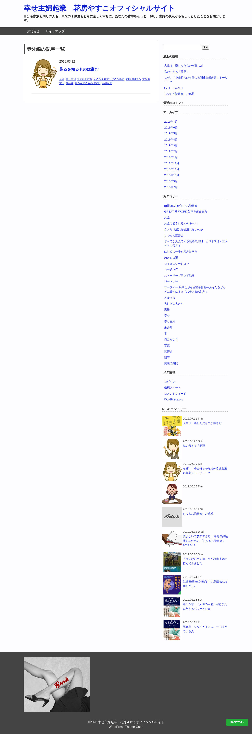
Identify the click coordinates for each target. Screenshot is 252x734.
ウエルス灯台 (84, 79)
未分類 (168, 327)
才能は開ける (133, 79)
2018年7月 (171, 187)
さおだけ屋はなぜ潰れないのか (183, 229)
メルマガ (169, 297)
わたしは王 (171, 257)
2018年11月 (171, 169)
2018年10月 (171, 175)
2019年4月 (171, 139)
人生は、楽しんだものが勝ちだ (183, 65)
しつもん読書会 (173, 235)
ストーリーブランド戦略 (179, 275)
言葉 (167, 345)
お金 (61, 79)
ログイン (169, 381)
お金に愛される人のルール (180, 223)
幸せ (167, 315)
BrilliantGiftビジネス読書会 (180, 205)
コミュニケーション (176, 263)
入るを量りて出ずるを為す (109, 79)
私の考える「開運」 (176, 71)
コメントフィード (175, 393)
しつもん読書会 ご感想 (179, 93)
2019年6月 (171, 127)
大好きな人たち (173, 303)
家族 (167, 309)
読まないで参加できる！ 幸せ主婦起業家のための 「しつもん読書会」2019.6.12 (205, 541)
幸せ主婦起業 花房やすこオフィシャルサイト (99, 8)
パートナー (171, 281)
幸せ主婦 (71, 79)
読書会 (168, 351)
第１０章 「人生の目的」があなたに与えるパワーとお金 (205, 606)
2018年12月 (171, 163)
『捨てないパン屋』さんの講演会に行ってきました (205, 561)
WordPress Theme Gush (126, 726)
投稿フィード (172, 387)
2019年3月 (171, 145)
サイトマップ (55, 31)
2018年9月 (171, 181)
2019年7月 (171, 121)
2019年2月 (171, 151)
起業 (167, 357)
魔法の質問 (171, 363)
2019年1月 (171, 157)
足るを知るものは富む (79, 69)
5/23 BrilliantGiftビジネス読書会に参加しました (205, 584)
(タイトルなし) (173, 87)
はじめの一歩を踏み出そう (180, 251)
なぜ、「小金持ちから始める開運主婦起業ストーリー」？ (205, 470)
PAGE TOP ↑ (237, 722)
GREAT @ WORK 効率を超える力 (185, 211)
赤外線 (69, 83)
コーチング (171, 269)
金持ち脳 (107, 83)
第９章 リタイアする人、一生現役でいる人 (205, 629)
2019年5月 (171, 133)
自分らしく (171, 339)
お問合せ (33, 31)
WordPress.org (173, 399)
